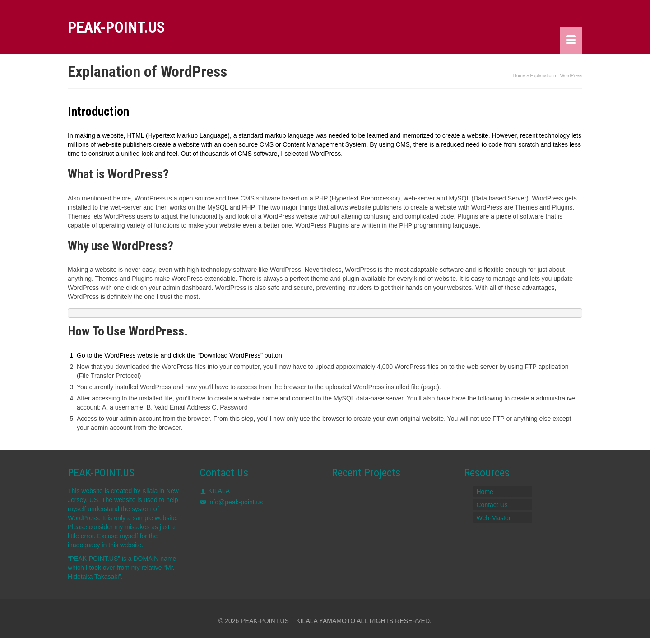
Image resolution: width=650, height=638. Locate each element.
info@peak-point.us (231, 502)
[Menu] (571, 40)
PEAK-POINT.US (116, 27)
